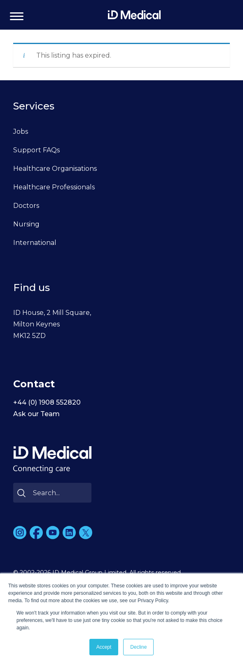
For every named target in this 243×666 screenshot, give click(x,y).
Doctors (26, 206)
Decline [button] (138, 647)
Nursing (26, 224)
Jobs (20, 131)
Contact (34, 384)
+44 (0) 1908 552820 (47, 402)
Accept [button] (104, 647)
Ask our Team (36, 414)
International (34, 243)
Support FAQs (36, 150)
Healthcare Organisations (55, 168)
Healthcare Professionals (54, 187)
